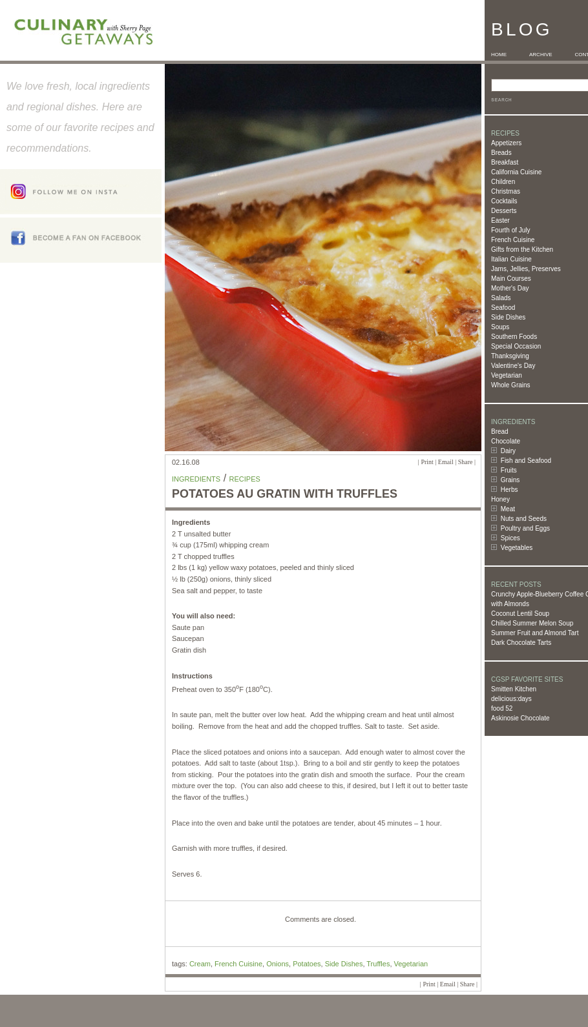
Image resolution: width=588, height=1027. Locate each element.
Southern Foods (514, 336)
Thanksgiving (510, 356)
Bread (500, 431)
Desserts (503, 210)
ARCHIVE (540, 54)
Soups (500, 326)
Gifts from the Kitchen (522, 249)
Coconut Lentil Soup (520, 613)
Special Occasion (516, 346)
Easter (500, 220)
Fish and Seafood (526, 460)
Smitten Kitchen (513, 689)
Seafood (503, 307)
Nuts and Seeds (524, 518)
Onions (277, 964)
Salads (501, 297)
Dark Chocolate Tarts (521, 642)
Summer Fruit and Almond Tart (534, 632)
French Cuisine (512, 239)
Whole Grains (510, 385)
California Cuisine (516, 172)
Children (503, 181)
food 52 (501, 708)
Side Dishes (508, 317)
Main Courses (511, 278)
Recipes (244, 479)
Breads (501, 152)
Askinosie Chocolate (520, 718)
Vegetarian (506, 375)
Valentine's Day (513, 365)
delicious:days (511, 698)
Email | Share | (457, 461)
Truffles (378, 964)
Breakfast (504, 162)
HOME (499, 54)
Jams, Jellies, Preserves (526, 268)
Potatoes (306, 964)
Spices (510, 538)
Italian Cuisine (511, 259)
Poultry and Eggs (525, 528)
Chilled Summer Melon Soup (532, 623)
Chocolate (505, 441)
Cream (200, 964)
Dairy (508, 450)
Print (427, 461)
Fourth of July (510, 230)
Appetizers (506, 143)
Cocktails (504, 201)
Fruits (509, 470)
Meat (508, 509)
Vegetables (517, 547)
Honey (500, 499)
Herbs (509, 489)
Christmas (505, 191)
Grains (510, 479)
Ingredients (196, 479)
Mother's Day (510, 288)
